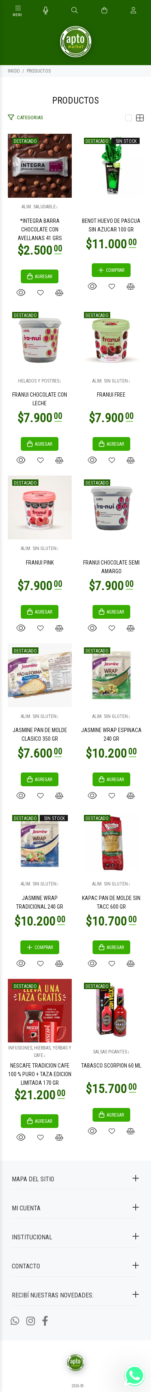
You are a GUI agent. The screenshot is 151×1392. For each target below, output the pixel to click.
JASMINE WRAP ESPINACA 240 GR (111, 734)
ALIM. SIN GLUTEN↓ (111, 381)
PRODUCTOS (39, 71)
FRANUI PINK (40, 562)
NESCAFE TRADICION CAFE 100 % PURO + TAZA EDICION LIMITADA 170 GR (39, 1074)
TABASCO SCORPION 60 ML (111, 1065)
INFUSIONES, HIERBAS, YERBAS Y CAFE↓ (39, 1051)
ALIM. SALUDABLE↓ (40, 207)
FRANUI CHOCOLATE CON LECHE (39, 399)
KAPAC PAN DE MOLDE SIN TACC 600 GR (111, 902)
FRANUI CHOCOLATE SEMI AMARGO (111, 566)
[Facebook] (45, 1321)
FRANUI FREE (111, 395)
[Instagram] (30, 1321)
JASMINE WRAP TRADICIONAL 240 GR (39, 902)
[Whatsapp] (15, 1321)
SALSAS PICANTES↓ (111, 1052)
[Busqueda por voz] (46, 10)
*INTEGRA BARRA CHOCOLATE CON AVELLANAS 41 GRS (40, 229)
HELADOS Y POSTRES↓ (40, 381)
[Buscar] (74, 10)
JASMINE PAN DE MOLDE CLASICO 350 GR (40, 734)
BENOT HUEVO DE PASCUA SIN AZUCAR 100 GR (111, 225)
